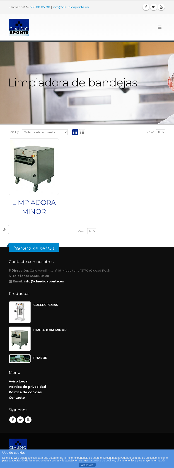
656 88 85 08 (40, 7)
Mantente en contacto (33, 248)
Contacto (17, 397)
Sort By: (14, 132)
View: (150, 132)
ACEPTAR (87, 465)
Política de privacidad (27, 387)
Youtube (28, 419)
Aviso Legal (18, 381)
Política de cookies (25, 392)
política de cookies (104, 460)
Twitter (20, 419)
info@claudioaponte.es (71, 7)
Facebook (12, 419)
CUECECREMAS (45, 305)
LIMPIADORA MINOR (50, 330)
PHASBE (40, 358)
